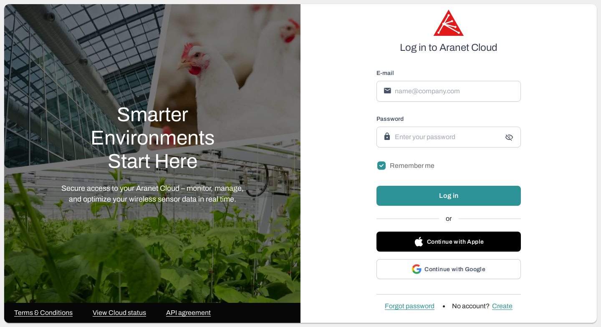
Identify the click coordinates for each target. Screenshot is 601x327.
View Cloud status (119, 313)
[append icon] (509, 137)
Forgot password (409, 306)
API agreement (188, 313)
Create (502, 306)
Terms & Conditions (43, 313)
